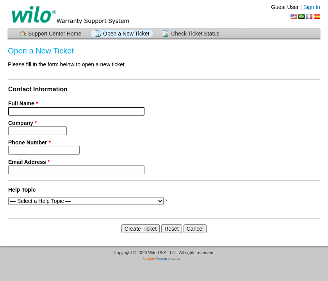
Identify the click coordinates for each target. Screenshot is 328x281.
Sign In (311, 7)
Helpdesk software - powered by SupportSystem (164, 259)
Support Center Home (54, 33)
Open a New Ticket (126, 33)
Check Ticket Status (195, 33)
